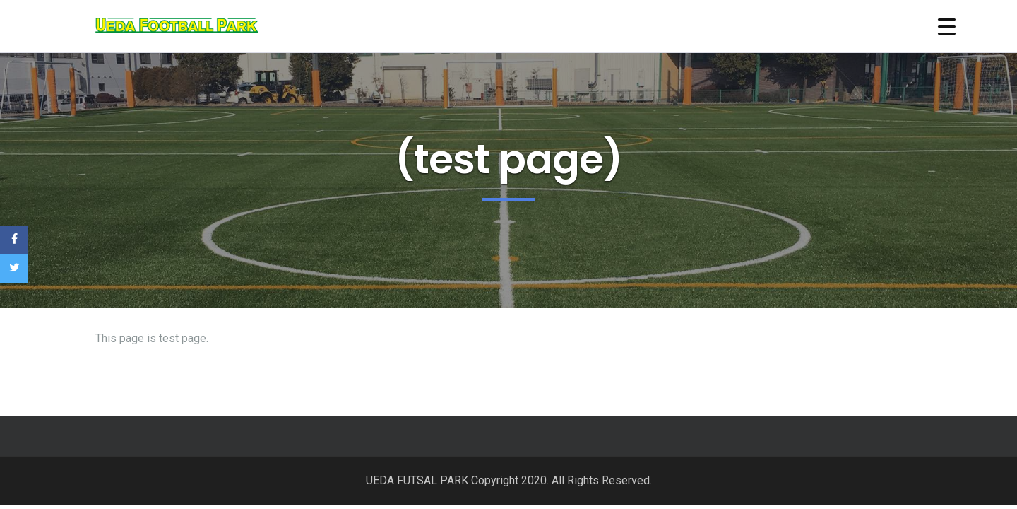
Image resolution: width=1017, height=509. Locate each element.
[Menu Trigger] (946, 26)
